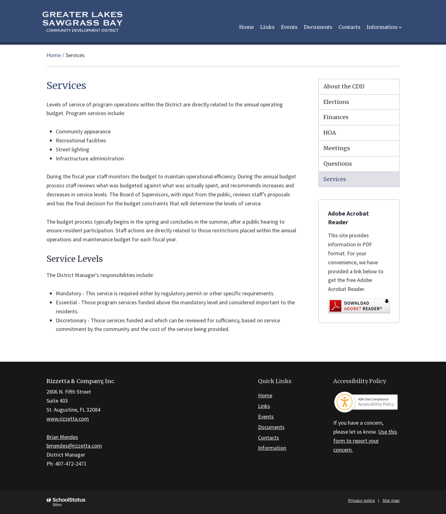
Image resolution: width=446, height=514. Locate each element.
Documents (271, 427)
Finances (335, 117)
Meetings (336, 148)
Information (272, 447)
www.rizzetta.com (67, 418)
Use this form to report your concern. (365, 440)
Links (264, 405)
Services (334, 179)
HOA (329, 132)
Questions (337, 163)
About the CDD (344, 86)
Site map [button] (391, 500)
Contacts (268, 437)
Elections (336, 101)
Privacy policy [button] (361, 500)
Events (266, 416)
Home (53, 55)
